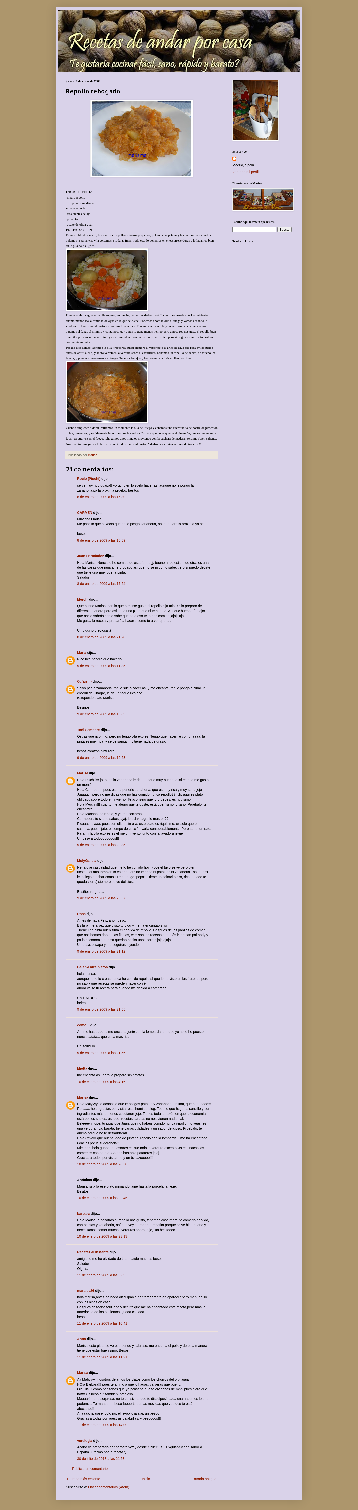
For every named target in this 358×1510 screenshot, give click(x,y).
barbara (83, 1214)
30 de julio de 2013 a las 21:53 (101, 1459)
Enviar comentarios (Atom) (108, 1487)
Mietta (82, 1068)
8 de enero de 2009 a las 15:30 (101, 497)
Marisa (82, 773)
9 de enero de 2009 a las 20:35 (101, 845)
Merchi (82, 599)
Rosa (81, 914)
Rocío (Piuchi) (88, 479)
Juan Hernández (90, 556)
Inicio (146, 1479)
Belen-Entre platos (92, 967)
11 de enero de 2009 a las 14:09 (102, 1425)
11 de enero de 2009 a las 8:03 (101, 1275)
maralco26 (85, 1291)
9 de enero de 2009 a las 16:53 (101, 758)
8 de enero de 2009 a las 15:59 (101, 540)
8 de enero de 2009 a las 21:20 (101, 637)
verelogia (84, 1441)
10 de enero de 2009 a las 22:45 (102, 1198)
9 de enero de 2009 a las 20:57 (101, 898)
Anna (81, 1339)
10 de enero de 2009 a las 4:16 (101, 1082)
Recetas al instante (93, 1252)
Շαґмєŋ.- (84, 681)
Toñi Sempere (88, 730)
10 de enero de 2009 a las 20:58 (102, 1164)
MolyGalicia (86, 861)
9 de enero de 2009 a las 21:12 (101, 951)
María (81, 653)
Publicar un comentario (90, 1469)
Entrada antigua (204, 1479)
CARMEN (84, 513)
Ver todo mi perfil (245, 172)
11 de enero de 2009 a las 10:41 (102, 1323)
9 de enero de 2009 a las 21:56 (101, 1053)
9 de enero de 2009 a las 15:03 (101, 714)
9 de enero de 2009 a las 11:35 (101, 666)
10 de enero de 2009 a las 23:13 (102, 1236)
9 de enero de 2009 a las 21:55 (101, 1009)
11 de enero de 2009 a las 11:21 (102, 1357)
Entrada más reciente (83, 1479)
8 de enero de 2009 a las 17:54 (101, 584)
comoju (83, 1025)
